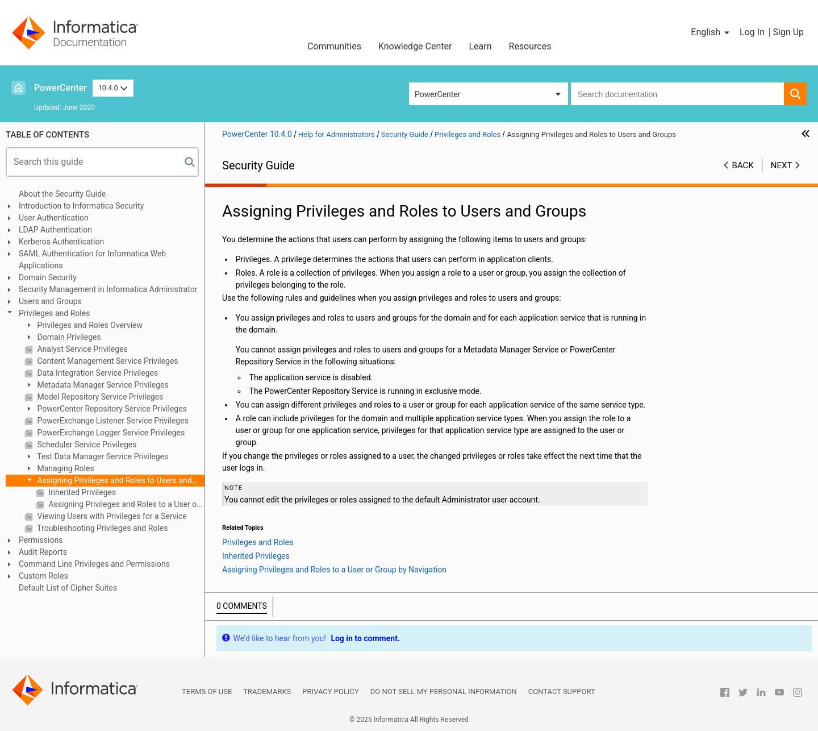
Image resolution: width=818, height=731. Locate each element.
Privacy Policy (330, 691)
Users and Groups (50, 301)
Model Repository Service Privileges (99, 396)
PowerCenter (60, 87)
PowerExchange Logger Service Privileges (110, 432)
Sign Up (788, 32)
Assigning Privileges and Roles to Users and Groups (108, 481)
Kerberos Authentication (61, 241)
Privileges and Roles (54, 313)
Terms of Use (207, 691)
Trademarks (267, 691)
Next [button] (781, 165)
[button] (711, 32)
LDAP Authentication (55, 229)
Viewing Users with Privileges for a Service (111, 516)
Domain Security (48, 277)
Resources (530, 46)
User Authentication (54, 217)
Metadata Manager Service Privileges (102, 384)
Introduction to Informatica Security (81, 205)
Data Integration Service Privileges (96, 372)
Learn (480, 46)
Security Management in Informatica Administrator (108, 289)
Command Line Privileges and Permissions (94, 563)
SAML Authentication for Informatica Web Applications (92, 259)
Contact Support (561, 691)
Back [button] (743, 165)
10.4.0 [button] (113, 88)
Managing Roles (64, 468)
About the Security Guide (62, 193)
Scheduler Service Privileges (85, 444)
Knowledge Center (415, 46)
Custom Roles (43, 575)
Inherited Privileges (81, 492)
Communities (334, 46)
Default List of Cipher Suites (68, 587)
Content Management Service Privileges (106, 361)
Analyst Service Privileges (81, 349)
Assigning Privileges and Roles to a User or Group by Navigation (125, 504)
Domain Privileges (68, 337)
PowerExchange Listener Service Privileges (112, 420)
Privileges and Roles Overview (89, 325)
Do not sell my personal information (443, 691)
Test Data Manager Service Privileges (101, 456)
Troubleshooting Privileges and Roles (101, 528)
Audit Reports (43, 551)
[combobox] (677, 93)
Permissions (40, 540)
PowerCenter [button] (437, 94)
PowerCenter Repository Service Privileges (111, 408)
